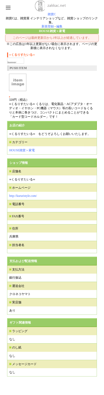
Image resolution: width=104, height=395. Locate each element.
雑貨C (52, 14)
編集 (59, 26)
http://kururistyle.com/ (23, 195)
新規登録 (48, 26)
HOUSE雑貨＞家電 (22, 150)
